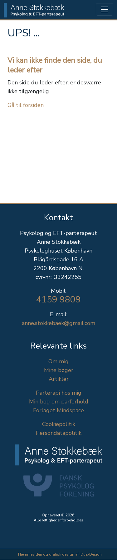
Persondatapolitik (58, 433)
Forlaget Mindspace (58, 410)
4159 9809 (58, 300)
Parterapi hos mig (58, 393)
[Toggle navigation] (104, 9)
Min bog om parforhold (58, 401)
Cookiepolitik (58, 424)
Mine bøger (58, 370)
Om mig (58, 361)
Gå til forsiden (25, 105)
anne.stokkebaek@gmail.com (58, 323)
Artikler (59, 379)
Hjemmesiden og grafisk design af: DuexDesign (60, 554)
